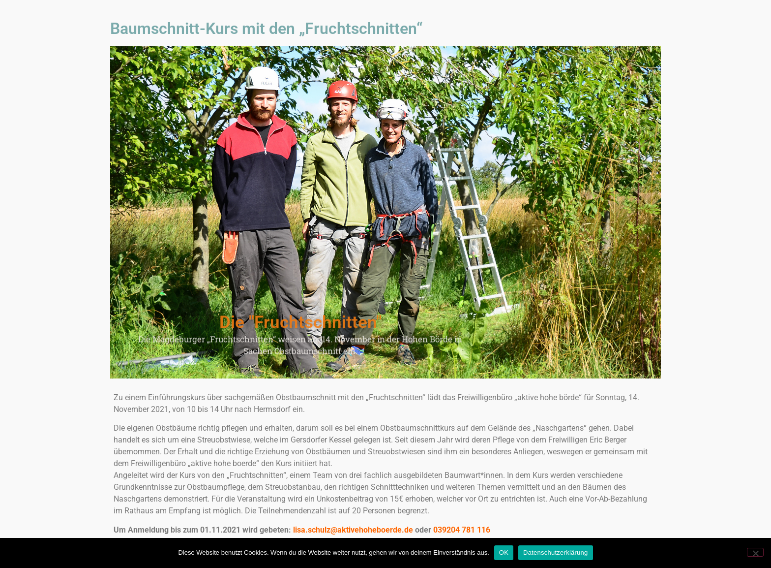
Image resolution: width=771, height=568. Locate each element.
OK (503, 552)
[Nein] (755, 552)
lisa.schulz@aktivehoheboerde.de (353, 530)
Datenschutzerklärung (555, 552)
